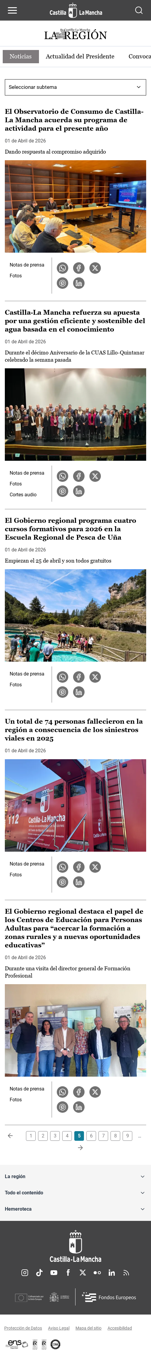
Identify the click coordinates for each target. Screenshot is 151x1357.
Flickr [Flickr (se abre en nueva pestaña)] (97, 1272)
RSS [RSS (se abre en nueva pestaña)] (126, 1272)
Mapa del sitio (88, 1328)
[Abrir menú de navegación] (12, 10)
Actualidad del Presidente (81, 56)
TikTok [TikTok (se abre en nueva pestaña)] (39, 1272)
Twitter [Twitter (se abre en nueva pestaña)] (83, 1272)
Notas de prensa (27, 265)
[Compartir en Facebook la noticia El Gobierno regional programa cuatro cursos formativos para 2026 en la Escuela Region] (79, 677)
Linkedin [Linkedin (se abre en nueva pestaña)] (111, 1272)
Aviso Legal (58, 1328)
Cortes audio (23, 495)
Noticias (21, 56)
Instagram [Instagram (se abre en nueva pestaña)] (25, 1272)
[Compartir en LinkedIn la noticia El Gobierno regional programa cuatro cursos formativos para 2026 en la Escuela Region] (79, 692)
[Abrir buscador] (139, 10)
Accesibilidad (120, 1328)
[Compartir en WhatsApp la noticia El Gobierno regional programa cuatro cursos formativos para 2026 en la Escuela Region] (62, 677)
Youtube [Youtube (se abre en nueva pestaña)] (54, 1272)
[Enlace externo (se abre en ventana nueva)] (44, 1344)
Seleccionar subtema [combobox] (33, 87)
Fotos (16, 276)
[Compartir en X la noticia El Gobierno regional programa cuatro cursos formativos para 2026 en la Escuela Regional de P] (95, 677)
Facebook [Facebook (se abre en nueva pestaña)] (68, 1272)
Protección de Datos (23, 1328)
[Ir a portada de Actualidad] (75, 35)
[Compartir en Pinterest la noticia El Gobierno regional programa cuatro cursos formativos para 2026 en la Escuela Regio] (62, 692)
